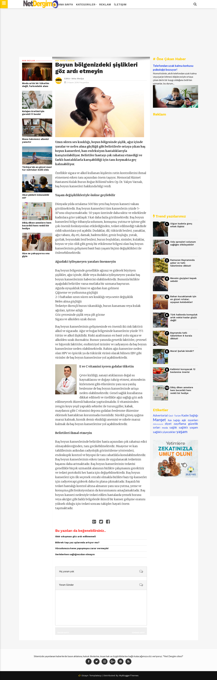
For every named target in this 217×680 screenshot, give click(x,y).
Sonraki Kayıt (138, 632)
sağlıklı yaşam (188, 427)
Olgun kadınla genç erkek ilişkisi (181, 225)
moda (165, 427)
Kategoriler (86, 4)
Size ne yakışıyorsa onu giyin (36, 255)
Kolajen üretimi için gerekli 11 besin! (33, 113)
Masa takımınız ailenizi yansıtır (35, 140)
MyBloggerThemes (129, 675)
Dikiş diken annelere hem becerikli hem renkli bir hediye (36, 225)
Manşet (159, 419)
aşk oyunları (190, 420)
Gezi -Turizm (174, 415)
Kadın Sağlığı (189, 415)
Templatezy (95, 675)
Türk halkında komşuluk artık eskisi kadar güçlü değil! (183, 317)
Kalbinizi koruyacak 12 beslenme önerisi (182, 370)
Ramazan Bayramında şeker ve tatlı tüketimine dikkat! (182, 263)
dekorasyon (158, 424)
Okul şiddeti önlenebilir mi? (35, 196)
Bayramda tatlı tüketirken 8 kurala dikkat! (181, 336)
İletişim (120, 4)
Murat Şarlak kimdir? (182, 351)
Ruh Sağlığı (174, 420)
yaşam (181, 431)
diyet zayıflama (175, 423)
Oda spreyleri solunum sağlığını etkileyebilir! (183, 243)
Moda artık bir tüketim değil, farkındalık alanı (35, 85)
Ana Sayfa (65, 4)
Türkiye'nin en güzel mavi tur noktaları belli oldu (37, 168)
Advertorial (160, 415)
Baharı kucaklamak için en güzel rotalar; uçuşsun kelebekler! (183, 299)
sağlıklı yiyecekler (164, 432)
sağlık (71, 61)
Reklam (105, 4)
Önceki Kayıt (63, 632)
